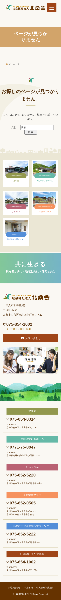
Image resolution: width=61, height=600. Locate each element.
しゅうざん (32, 467)
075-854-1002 (19, 324)
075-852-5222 (23, 534)
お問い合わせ (30, 338)
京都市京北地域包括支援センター (32, 526)
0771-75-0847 (23, 447)
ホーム (12, 64)
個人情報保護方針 (44, 587)
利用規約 (28, 587)
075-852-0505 (23, 503)
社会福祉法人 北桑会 (32, 554)
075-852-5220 (23, 475)
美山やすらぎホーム (32, 439)
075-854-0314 (23, 419)
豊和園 (32, 411)
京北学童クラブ (32, 495)
